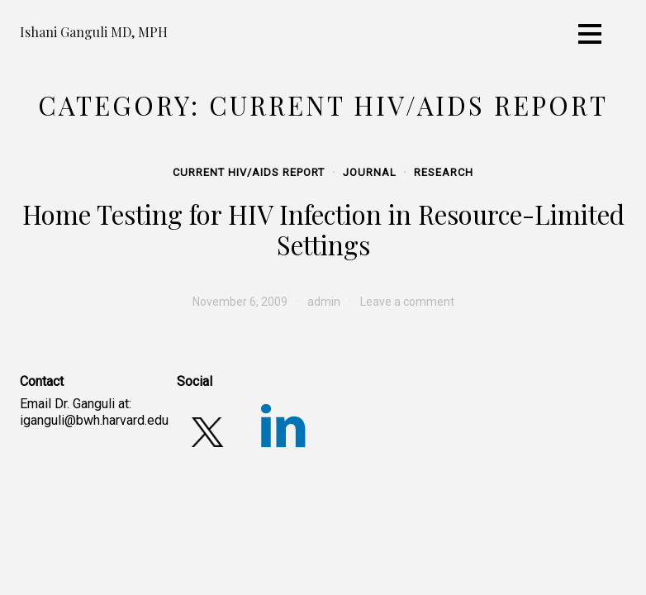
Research (443, 172)
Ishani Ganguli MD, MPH (94, 31)
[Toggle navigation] (590, 34)
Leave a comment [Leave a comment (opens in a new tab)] (407, 301)
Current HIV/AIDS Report (249, 172)
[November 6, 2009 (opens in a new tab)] (239, 301)
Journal (370, 172)
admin (323, 301)
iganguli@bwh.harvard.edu (94, 420)
